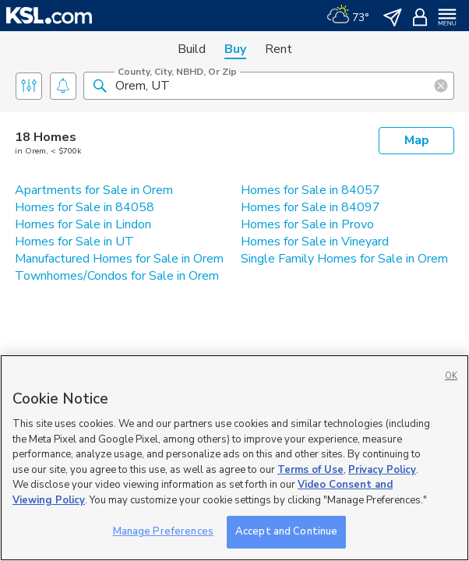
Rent (278, 49)
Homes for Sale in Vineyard (315, 241)
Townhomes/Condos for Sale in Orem (117, 275)
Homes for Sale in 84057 (310, 190)
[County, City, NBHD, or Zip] (268, 86)
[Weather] (347, 15)
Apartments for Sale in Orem (94, 190)
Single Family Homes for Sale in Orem (344, 258)
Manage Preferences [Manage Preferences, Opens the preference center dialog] (163, 531)
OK (451, 376)
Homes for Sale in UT (74, 241)
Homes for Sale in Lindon (83, 224)
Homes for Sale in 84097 (310, 207)
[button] (100, 85)
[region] (234, 458)
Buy (235, 49)
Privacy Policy (382, 470)
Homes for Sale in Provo (307, 224)
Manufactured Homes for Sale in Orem (119, 258)
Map (416, 140)
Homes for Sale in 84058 (84, 207)
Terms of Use (310, 470)
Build (192, 49)
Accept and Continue (286, 531)
